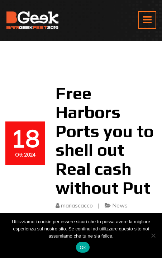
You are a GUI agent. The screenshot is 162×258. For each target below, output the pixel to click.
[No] (153, 235)
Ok (83, 247)
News (120, 205)
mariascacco (77, 205)
